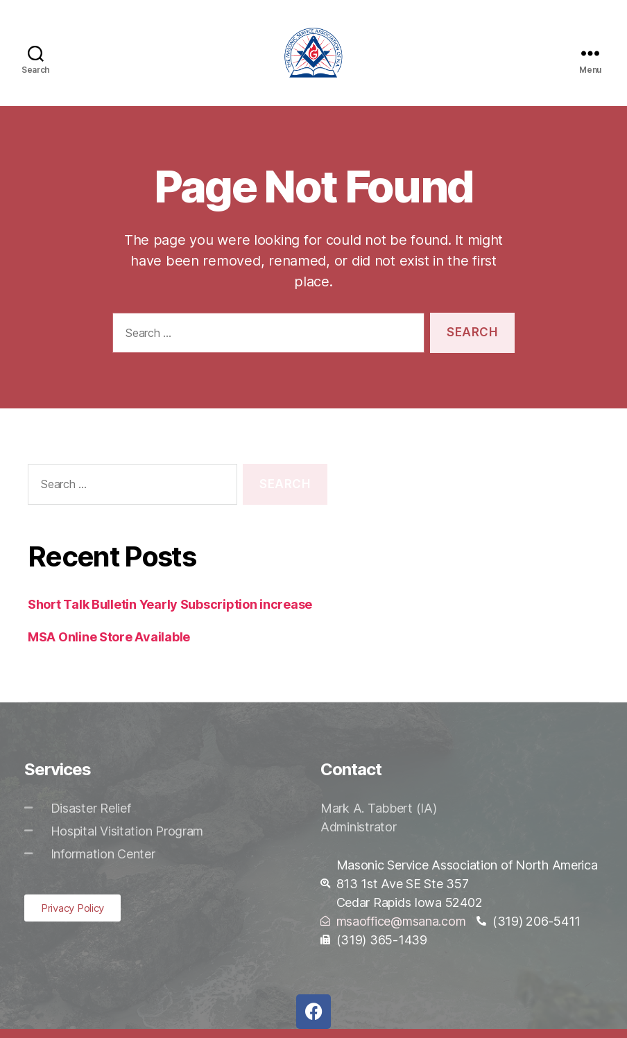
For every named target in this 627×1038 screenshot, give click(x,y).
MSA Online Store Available (109, 646)
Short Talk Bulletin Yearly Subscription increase (170, 613)
